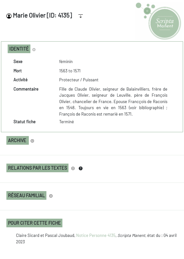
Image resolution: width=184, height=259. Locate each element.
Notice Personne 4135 (96, 235)
